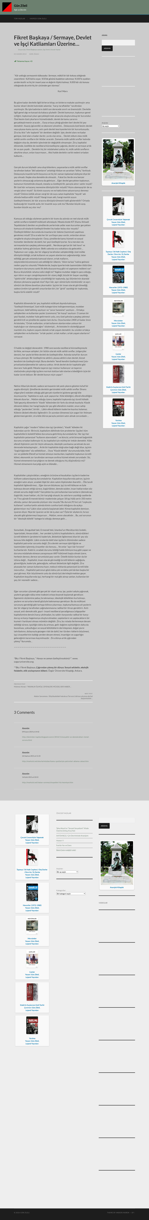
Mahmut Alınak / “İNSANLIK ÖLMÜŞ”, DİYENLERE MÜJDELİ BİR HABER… (33, 687)
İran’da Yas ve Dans (63, 843)
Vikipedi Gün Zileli (38, 19)
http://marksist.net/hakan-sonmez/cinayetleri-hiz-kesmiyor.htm (51, 780)
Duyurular (22, 50)
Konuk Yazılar (56, 50)
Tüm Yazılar (19, 19)
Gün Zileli (22, 5)
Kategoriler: (61, 888)
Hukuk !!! (60, 838)
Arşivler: (59, 866)
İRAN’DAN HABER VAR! (66, 848)
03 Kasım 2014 (20, 54)
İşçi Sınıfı (46, 50)
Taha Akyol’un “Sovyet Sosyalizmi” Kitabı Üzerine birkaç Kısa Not (72, 827)
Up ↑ (133, 1210)
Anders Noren (122, 1210)
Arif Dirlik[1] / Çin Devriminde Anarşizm (72, 833)
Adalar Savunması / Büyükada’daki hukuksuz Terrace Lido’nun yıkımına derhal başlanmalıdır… (73, 689)
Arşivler (105, 123)
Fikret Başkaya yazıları (34, 50)
